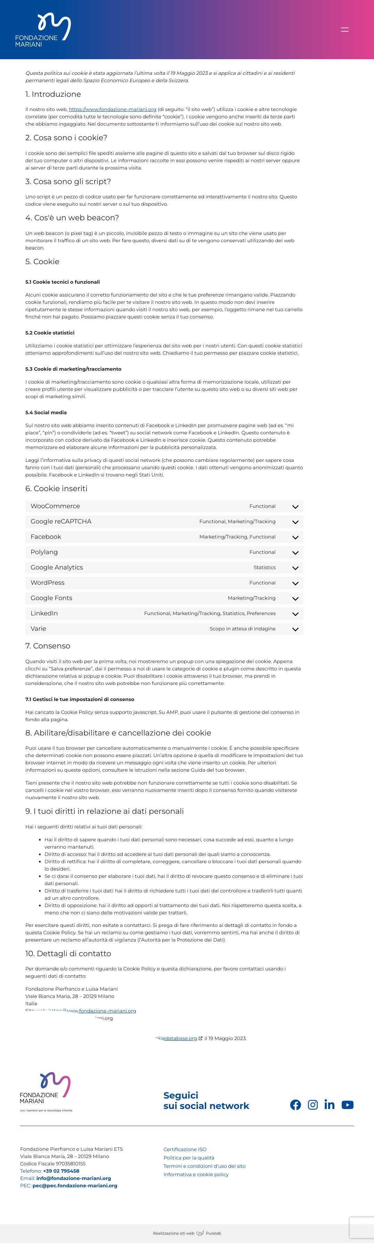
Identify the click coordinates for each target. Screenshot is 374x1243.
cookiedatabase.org (173, 1038)
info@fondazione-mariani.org (73, 1178)
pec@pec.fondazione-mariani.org (75, 1185)
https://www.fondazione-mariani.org (112, 109)
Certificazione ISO (185, 1149)
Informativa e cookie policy (196, 1174)
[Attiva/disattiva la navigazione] (344, 29)
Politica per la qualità (189, 1158)
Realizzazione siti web (173, 1233)
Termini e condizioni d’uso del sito (205, 1166)
